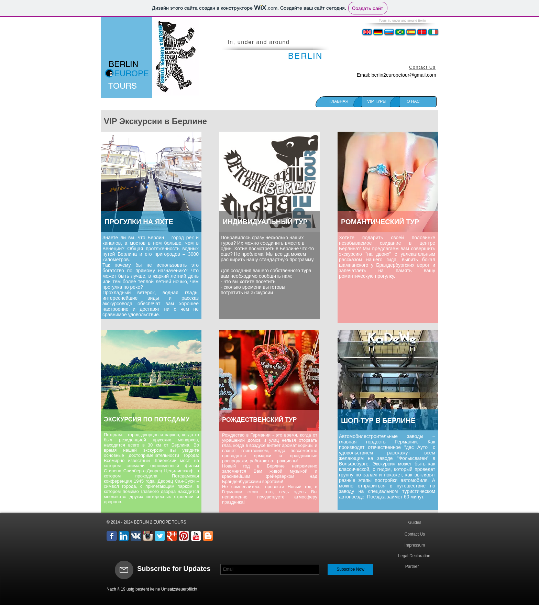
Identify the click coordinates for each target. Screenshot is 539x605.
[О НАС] (413, 101)
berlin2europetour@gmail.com (404, 75)
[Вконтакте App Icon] (136, 536)
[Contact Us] (415, 534)
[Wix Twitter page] (160, 536)
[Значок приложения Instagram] (148, 536)
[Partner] (412, 566)
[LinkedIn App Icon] (124, 536)
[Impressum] (415, 545)
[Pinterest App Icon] (184, 536)
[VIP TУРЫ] (376, 101)
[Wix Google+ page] (172, 536)
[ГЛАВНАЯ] (339, 101)
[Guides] (415, 522)
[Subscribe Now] (350, 569)
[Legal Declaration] (414, 556)
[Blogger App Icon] (208, 536)
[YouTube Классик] (196, 536)
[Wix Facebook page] (112, 536)
